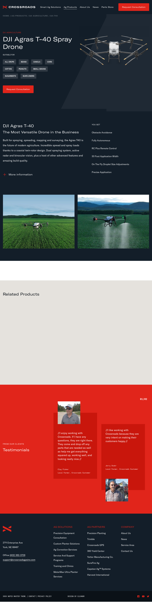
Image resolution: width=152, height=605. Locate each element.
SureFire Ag (93, 563)
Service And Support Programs (64, 558)
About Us (126, 533)
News (124, 539)
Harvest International (98, 574)
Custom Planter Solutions (66, 543)
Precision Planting (96, 533)
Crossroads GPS (95, 545)
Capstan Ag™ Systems (99, 568)
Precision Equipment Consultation (64, 535)
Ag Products (19, 16)
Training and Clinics (63, 566)
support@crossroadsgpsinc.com (19, 559)
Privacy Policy (45, 596)
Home (6, 16)
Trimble (91, 539)
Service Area (127, 545)
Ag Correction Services (65, 549)
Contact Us (127, 551)
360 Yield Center (95, 551)
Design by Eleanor (76, 596)
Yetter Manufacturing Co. (100, 557)
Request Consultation (134, 7)
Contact (32, 596)
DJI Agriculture (38, 16)
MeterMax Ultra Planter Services (65, 574)
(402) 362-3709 (17, 555)
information (21, 174)
